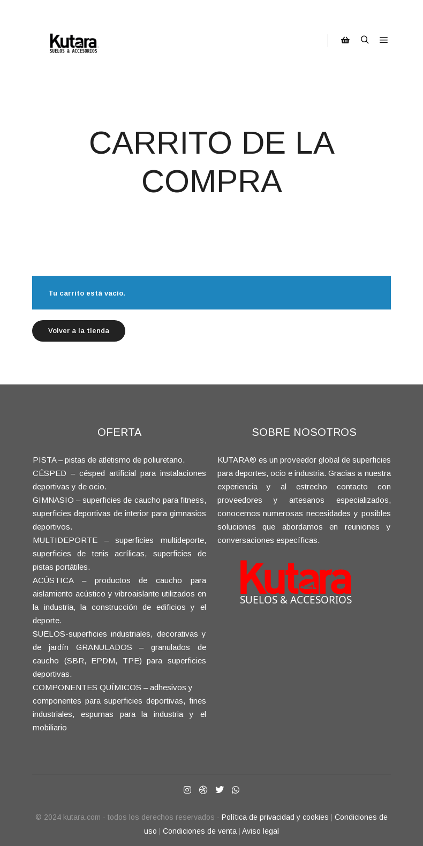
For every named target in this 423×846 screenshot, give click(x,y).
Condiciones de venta (200, 831)
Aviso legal (260, 831)
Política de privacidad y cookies (275, 817)
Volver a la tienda (78, 331)
